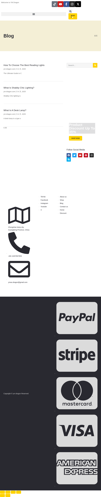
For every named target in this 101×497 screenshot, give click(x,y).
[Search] (95, 65)
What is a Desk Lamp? (15, 110)
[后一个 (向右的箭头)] (7, 495)
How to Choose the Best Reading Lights (24, 65)
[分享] (13, 492)
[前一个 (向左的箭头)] (2, 495)
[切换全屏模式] (7, 492)
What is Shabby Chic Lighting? (19, 87)
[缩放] (2, 492)
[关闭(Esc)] (18, 492)
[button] (33, 14)
